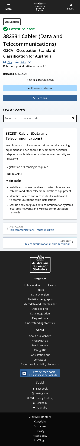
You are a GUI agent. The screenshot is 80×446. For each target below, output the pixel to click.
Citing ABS (40, 350)
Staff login (40, 440)
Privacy (40, 431)
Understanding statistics (40, 323)
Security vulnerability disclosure (40, 364)
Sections (42, 98)
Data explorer (40, 309)
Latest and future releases (40, 285)
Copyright (40, 421)
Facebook (42, 388)
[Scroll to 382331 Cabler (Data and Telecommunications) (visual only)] (45, 138)
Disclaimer (40, 426)
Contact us (40, 359)
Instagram (42, 393)
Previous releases (41, 88)
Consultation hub (40, 355)
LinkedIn (42, 403)
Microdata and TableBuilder (40, 304)
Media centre (40, 345)
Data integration (40, 313)
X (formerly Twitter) (41, 398)
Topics (40, 290)
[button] (9, 7)
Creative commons (40, 416)
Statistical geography (40, 299)
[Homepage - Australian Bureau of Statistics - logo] (40, 7)
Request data (40, 318)
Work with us (40, 340)
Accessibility (40, 435)
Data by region (40, 294)
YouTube (41, 407)
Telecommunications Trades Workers (40, 228)
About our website (40, 336)
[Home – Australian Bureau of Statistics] (40, 264)
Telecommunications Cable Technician (40, 242)
